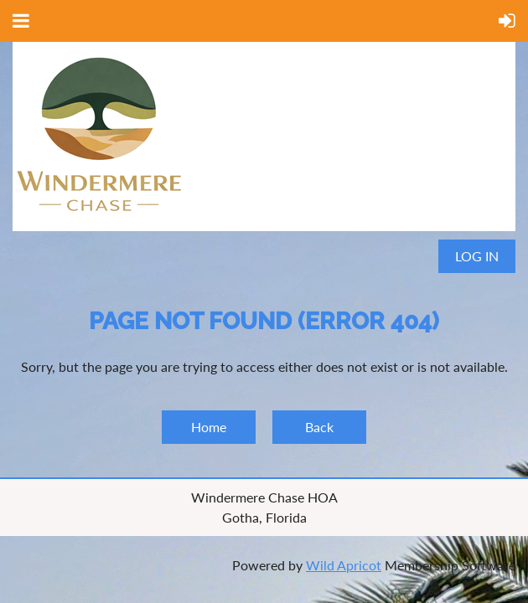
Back (319, 427)
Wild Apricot (343, 565)
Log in (477, 256)
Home (208, 427)
